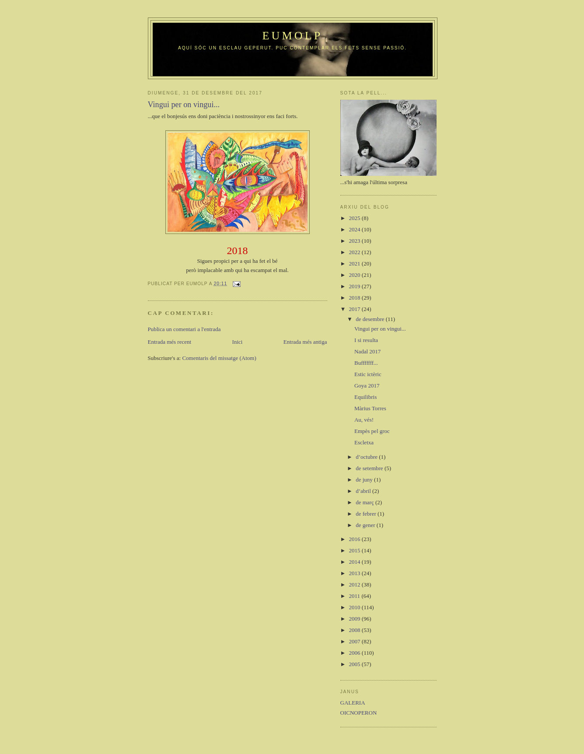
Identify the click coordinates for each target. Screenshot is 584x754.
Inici (237, 342)
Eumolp (292, 35)
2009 (355, 618)
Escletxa (364, 442)
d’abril (364, 491)
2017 (355, 309)
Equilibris (365, 397)
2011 (355, 596)
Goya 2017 (366, 385)
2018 (355, 297)
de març (365, 502)
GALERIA (352, 702)
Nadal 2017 (367, 351)
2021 (355, 263)
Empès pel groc (372, 431)
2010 (355, 607)
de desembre (371, 319)
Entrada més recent (170, 342)
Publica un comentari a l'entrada (184, 329)
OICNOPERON (358, 712)
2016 (355, 539)
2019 (355, 286)
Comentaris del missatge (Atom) (219, 358)
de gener (366, 525)
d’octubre (367, 457)
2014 (355, 562)
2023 (355, 240)
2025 (355, 218)
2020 (355, 275)
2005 (355, 664)
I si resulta (366, 340)
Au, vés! (364, 419)
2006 (355, 652)
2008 (355, 630)
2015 (355, 550)
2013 (355, 573)
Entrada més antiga (305, 342)
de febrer (367, 513)
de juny (365, 479)
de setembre (370, 468)
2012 (355, 584)
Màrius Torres (370, 408)
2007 (355, 641)
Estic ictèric (367, 374)
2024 (355, 229)
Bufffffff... (366, 363)
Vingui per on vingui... (380, 328)
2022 (355, 252)
